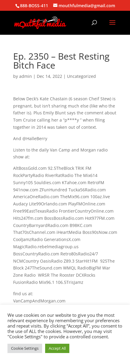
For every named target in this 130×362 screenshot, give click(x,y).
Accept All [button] (57, 348)
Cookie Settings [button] (25, 348)
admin (25, 76)
